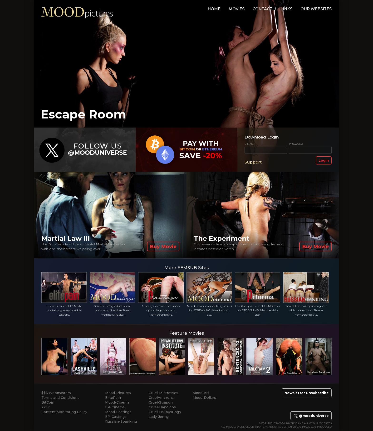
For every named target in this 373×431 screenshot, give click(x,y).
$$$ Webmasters (56, 393)
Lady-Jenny (159, 417)
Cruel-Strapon (161, 402)
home (214, 9)
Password (296, 143)
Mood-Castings (118, 412)
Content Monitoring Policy (64, 412)
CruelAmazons (161, 397)
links (286, 9)
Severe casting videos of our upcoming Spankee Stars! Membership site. (112, 294)
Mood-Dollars (204, 397)
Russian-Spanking (121, 421)
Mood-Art (201, 393)
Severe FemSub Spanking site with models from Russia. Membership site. (306, 294)
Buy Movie (163, 246)
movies (237, 9)
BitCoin (47, 402)
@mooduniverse (311, 416)
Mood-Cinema (117, 402)
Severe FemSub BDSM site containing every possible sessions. (64, 294)
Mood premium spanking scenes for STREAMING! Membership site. (209, 294)
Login (324, 160)
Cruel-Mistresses (163, 393)
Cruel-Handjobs (162, 407)
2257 (45, 407)
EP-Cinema (115, 407)
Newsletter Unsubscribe (307, 393)
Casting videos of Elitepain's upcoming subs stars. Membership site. (161, 294)
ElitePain (113, 397)
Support (253, 162)
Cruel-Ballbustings (165, 412)
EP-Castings (116, 417)
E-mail (249, 143)
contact (262, 9)
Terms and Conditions (60, 397)
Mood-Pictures (118, 393)
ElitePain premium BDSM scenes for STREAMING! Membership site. (257, 294)
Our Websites (316, 9)
